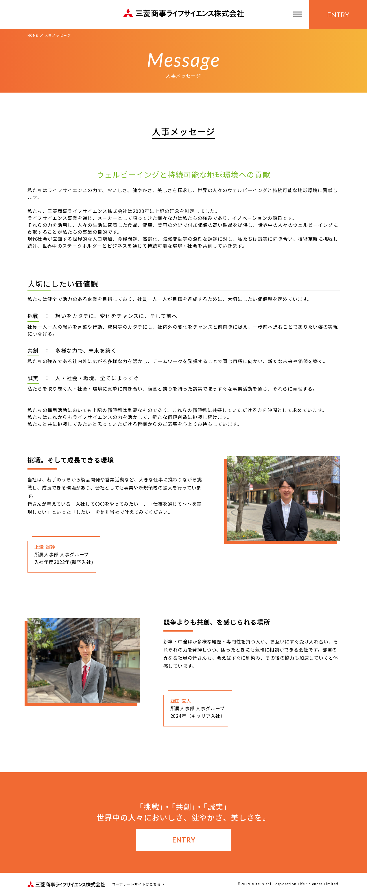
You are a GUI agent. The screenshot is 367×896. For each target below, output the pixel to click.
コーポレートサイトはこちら (136, 884)
